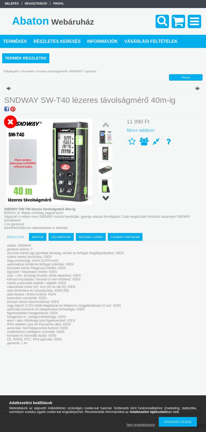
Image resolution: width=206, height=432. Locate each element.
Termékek (27, 71)
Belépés (12, 3)
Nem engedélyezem (140, 425)
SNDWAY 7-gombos (83, 71)
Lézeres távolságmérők (52, 71)
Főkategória (11, 71)
